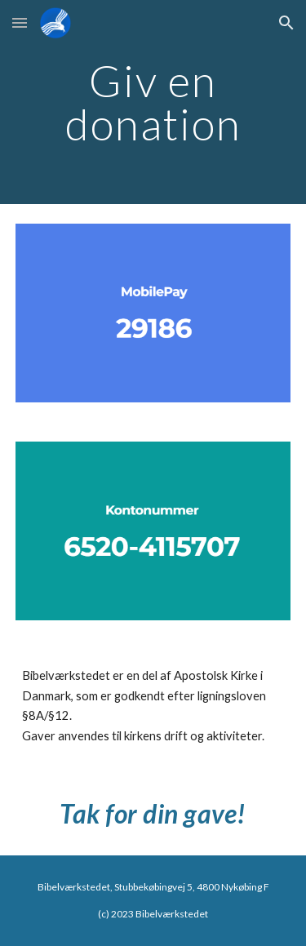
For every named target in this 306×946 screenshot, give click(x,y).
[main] (153, 102)
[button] (19, 22)
